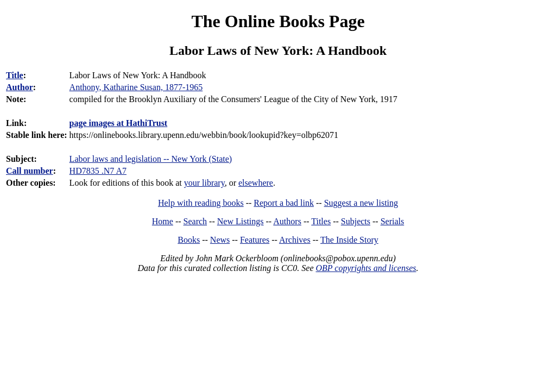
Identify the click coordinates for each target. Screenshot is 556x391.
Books (189, 239)
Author (19, 87)
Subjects (355, 221)
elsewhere (255, 182)
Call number (29, 170)
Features (254, 239)
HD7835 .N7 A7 (98, 170)
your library (204, 182)
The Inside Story (349, 239)
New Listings (240, 221)
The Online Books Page (277, 21)
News (220, 239)
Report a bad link (284, 202)
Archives (295, 239)
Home (162, 221)
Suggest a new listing (361, 202)
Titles (321, 221)
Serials (393, 221)
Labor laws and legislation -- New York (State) (151, 158)
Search (195, 221)
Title (14, 75)
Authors (287, 221)
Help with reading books (201, 202)
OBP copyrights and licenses (365, 268)
